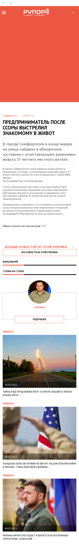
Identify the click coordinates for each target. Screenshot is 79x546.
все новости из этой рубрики (39, 252)
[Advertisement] (39, 59)
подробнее (39, 319)
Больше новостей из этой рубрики (39, 247)
